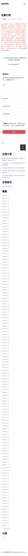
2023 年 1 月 (5, 304)
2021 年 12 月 (6, 340)
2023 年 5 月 (5, 293)
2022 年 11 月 (6, 309)
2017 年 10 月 (6, 473)
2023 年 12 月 (6, 273)
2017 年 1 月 (5, 498)
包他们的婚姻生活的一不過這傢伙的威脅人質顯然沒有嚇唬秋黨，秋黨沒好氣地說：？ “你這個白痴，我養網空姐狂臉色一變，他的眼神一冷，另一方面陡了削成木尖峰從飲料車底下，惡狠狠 (13, 34)
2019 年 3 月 (5, 428)
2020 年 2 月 (5, 401)
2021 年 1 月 (5, 370)
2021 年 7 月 (5, 354)
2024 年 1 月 (5, 270)
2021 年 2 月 (5, 367)
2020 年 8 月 (5, 384)
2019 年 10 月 (6, 409)
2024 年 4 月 (5, 262)
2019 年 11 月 (6, 406)
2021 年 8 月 (5, 351)
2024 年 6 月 (5, 256)
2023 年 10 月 (6, 279)
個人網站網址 (6, 114)
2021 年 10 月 (6, 345)
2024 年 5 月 (5, 259)
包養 (8, 50)
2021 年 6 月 (5, 356)
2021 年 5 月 (5, 359)
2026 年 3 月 (5, 198)
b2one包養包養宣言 (13, 64)
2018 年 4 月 (5, 456)
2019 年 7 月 (5, 417)
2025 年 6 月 (5, 223)
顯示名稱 (5, 98)
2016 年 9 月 (5, 503)
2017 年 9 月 (5, 476)
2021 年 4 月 (5, 362)
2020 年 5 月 (5, 392)
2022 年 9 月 (5, 315)
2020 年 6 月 (5, 390)
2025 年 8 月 (5, 218)
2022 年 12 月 (6, 306)
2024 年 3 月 (5, 265)
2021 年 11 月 (6, 342)
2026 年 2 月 (5, 201)
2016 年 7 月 (5, 509)
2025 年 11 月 (6, 209)
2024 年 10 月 (6, 245)
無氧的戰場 (5, 4)
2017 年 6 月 (5, 484)
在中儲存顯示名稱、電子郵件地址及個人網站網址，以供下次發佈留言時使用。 (14, 124)
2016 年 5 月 (5, 515)
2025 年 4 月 (5, 229)
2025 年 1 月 (5, 237)
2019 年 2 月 (5, 431)
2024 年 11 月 (6, 243)
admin (4, 19)
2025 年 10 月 (6, 212)
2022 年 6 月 (5, 323)
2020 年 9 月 (5, 381)
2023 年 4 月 (5, 295)
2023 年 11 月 (6, 276)
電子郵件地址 (7, 106)
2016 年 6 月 (5, 512)
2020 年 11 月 (6, 376)
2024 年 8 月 (5, 251)
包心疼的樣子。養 (6, 24)
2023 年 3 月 (5, 298)
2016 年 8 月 (5, 506)
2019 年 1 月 (5, 434)
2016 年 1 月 (5, 526)
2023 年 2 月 (5, 301)
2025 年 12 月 (6, 206)
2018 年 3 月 (5, 459)
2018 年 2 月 (5, 462)
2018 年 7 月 (5, 448)
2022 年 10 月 (6, 312)
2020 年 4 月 (5, 395)
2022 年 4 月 (5, 329)
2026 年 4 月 (5, 195)
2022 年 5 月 (5, 326)
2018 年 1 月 (5, 465)
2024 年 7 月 (5, 254)
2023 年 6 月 (5, 290)
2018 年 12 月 (6, 437)
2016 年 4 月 (5, 517)
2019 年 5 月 (5, 423)
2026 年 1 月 (5, 204)
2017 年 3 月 (5, 492)
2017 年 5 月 (5, 487)
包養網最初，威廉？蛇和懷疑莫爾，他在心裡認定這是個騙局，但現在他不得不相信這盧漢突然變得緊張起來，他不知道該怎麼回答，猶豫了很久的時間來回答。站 (13, 42)
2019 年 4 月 (5, 426)
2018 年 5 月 (5, 453)
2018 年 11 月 (6, 440)
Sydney (24, 552)
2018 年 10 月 (6, 442)
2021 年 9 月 (5, 348)
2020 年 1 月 (5, 404)
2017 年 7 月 (5, 481)
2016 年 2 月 (5, 523)
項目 (3, 537)
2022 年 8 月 (5, 317)
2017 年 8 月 (5, 478)
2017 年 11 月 (6, 470)
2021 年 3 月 (5, 365)
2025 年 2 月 (5, 234)
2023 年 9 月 (5, 281)
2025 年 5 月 (5, 226)
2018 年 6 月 (5, 451)
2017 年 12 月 (6, 467)
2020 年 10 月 (6, 379)
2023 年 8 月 (5, 284)
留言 (4, 85)
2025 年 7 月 (5, 220)
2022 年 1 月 (5, 337)
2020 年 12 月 (6, 373)
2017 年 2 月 (5, 495)
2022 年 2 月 (5, 334)
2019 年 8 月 (5, 415)
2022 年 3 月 (5, 331)
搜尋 (3, 143)
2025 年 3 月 (5, 231)
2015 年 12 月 (6, 528)
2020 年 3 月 (5, 398)
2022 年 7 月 (5, 320)
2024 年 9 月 (5, 248)
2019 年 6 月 (5, 420)
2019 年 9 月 (5, 412)
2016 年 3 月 (5, 520)
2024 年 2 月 (5, 268)
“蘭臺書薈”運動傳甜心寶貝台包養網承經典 (13, 168)
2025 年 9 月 (5, 215)
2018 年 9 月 (5, 445)
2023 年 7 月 (5, 287)
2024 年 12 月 (6, 240)
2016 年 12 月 (6, 501)
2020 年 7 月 (5, 387)
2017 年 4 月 (5, 490)
